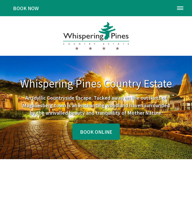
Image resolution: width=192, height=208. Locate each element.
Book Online (96, 131)
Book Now (26, 8)
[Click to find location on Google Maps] (150, 8)
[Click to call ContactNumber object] (165, 8)
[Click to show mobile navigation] (182, 8)
